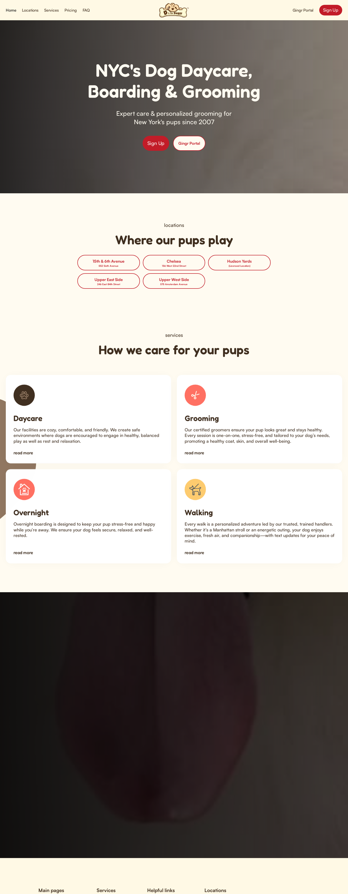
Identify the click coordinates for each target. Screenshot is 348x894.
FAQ (86, 10)
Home (11, 10)
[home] (174, 10)
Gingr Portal (303, 10)
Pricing (71, 10)
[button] (30, 10)
